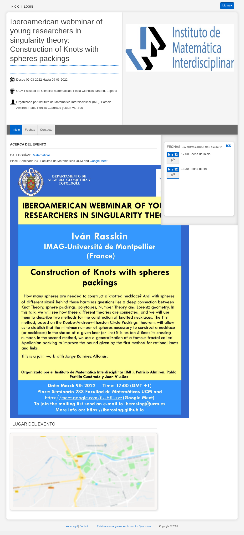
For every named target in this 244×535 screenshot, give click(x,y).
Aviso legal (72, 526)
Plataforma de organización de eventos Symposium (124, 526)
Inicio (15, 6)
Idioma (227, 5)
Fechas (30, 129)
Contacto (46, 129)
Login (28, 6)
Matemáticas (42, 155)
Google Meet (98, 161)
